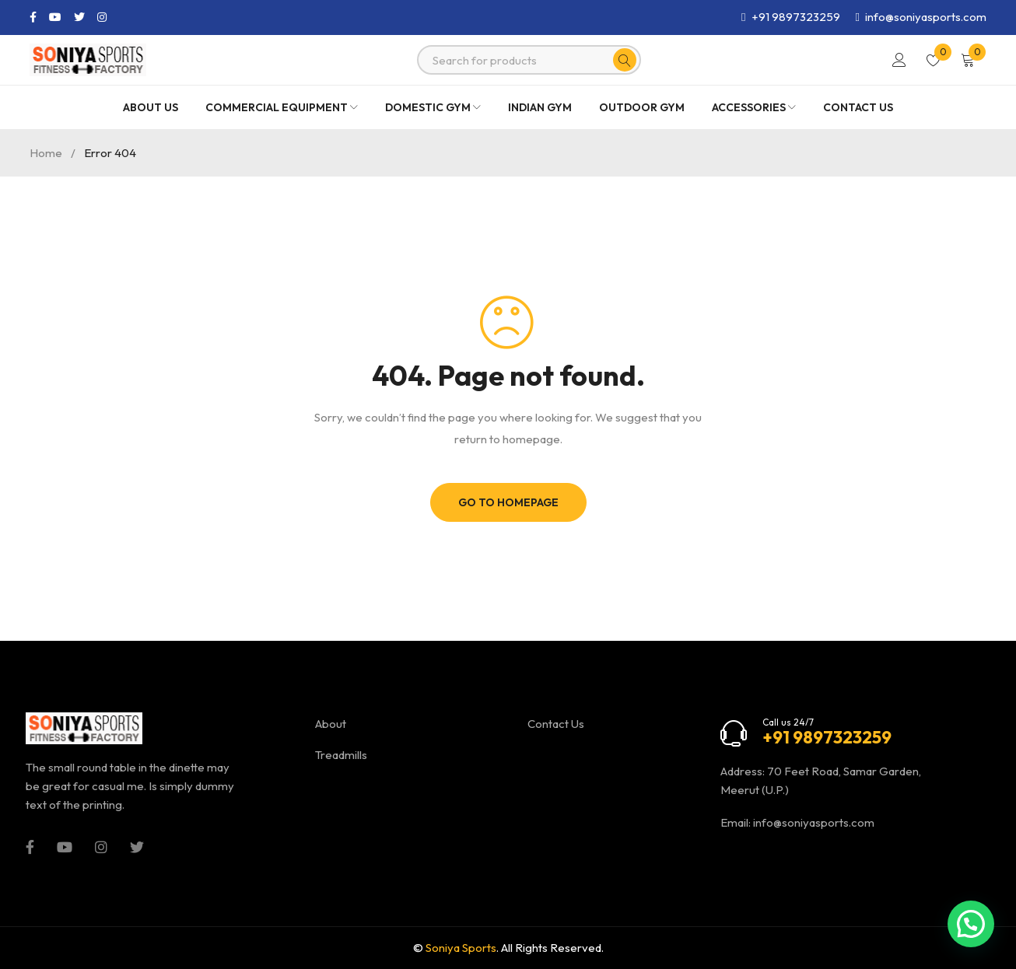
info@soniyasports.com (813, 822)
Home (46, 152)
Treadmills (341, 754)
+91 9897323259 (795, 16)
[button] (971, 924)
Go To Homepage (508, 502)
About (330, 723)
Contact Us (555, 723)
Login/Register (899, 60)
